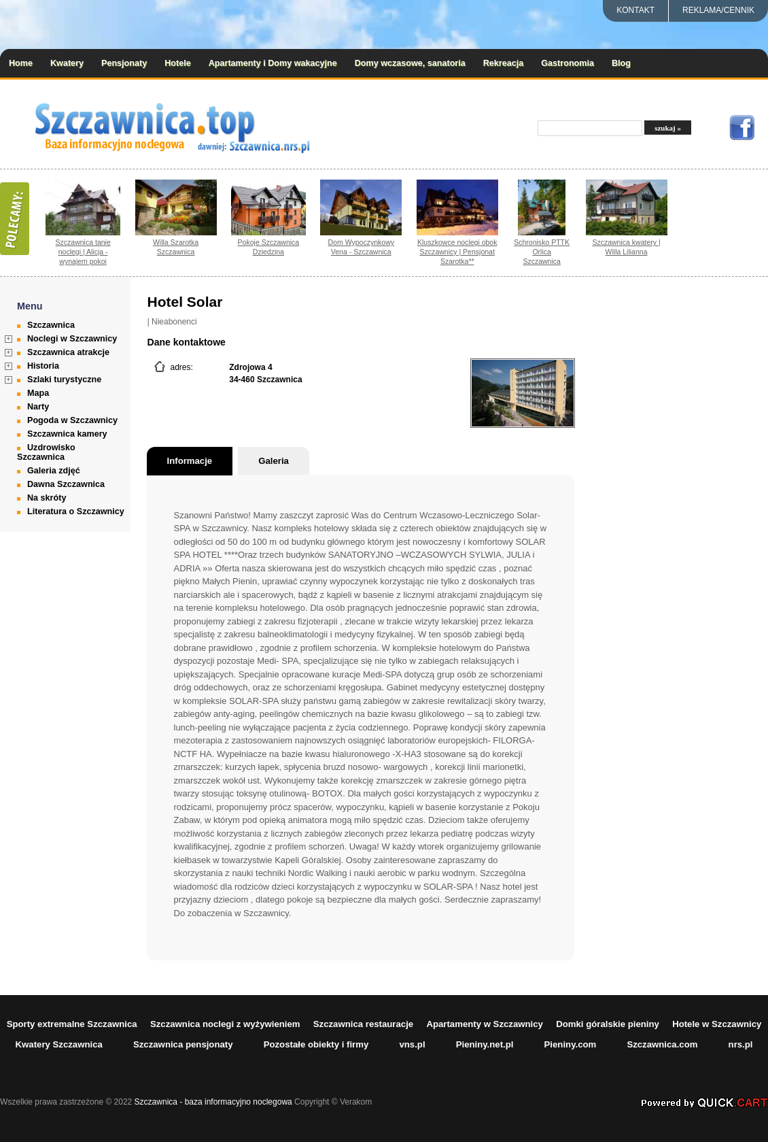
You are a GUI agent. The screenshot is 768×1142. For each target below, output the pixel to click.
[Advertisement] (694, 494)
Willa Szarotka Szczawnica (175, 247)
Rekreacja (503, 63)
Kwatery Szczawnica (59, 1044)
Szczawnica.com (662, 1044)
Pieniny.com (570, 1044)
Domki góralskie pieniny (607, 1024)
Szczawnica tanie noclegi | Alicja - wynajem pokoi (83, 251)
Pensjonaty (124, 63)
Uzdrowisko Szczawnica (46, 452)
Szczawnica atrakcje (68, 352)
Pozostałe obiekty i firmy (316, 1044)
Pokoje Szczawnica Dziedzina (269, 247)
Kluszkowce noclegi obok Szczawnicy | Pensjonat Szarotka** (457, 251)
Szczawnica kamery (67, 434)
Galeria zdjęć (53, 470)
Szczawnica (51, 325)
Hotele (177, 63)
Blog (621, 63)
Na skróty (46, 498)
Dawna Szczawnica (66, 484)
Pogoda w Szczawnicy (72, 420)
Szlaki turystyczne (64, 379)
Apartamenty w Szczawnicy (484, 1024)
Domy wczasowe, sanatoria (410, 63)
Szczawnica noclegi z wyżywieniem (225, 1024)
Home (21, 63)
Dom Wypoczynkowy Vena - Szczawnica (361, 247)
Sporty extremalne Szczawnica (72, 1024)
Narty (38, 407)
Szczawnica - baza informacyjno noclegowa (213, 1102)
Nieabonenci (174, 321)
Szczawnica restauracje (363, 1024)
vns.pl (412, 1044)
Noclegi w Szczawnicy (72, 338)
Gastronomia (567, 63)
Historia (43, 366)
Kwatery (67, 63)
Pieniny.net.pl (485, 1044)
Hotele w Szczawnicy (716, 1024)
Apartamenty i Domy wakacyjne (273, 63)
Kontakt (635, 10)
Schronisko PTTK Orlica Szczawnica (542, 251)
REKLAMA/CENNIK (718, 10)
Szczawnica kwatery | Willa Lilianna (626, 247)
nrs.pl (741, 1044)
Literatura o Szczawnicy (75, 511)
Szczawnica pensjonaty (183, 1044)
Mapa (38, 393)
